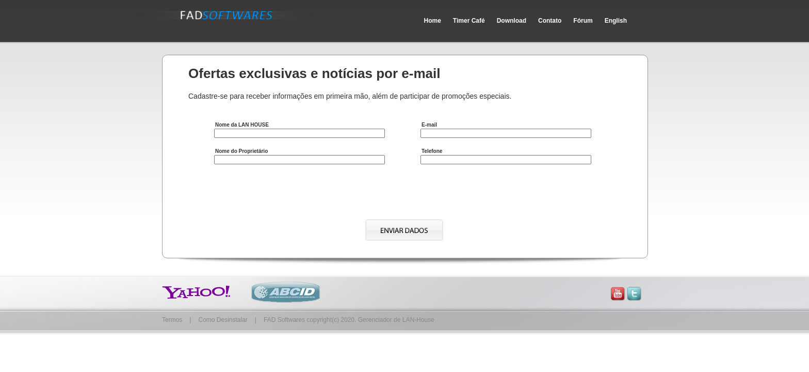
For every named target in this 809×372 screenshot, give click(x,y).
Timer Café (469, 20)
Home (432, 20)
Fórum (582, 20)
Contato (549, 20)
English (616, 20)
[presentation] (292, 194)
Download (511, 20)
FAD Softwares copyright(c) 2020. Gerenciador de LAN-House (349, 319)
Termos (172, 319)
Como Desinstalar (222, 319)
